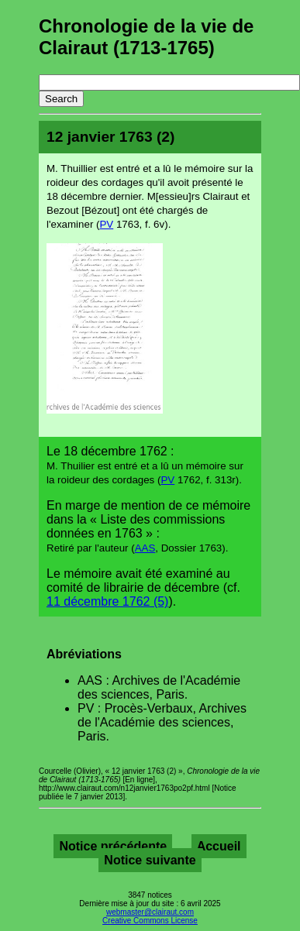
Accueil (219, 846)
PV (106, 224)
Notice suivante (149, 860)
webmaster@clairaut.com (150, 912)
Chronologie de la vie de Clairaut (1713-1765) (146, 36)
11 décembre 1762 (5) (107, 601)
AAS (145, 548)
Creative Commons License (150, 920)
